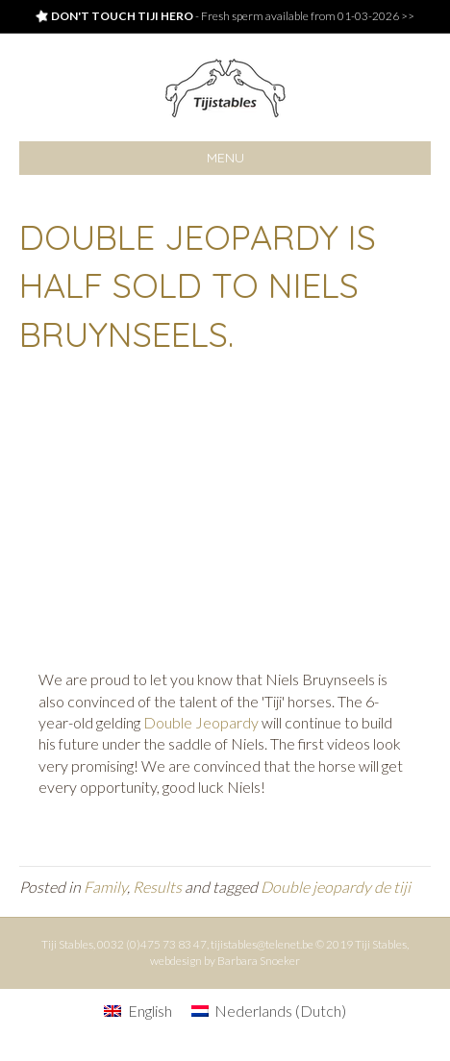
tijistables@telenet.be (262, 944)
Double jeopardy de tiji (336, 886)
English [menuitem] (150, 1010)
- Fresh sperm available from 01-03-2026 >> (225, 16)
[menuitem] (137, 1010)
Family (105, 886)
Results (157, 886)
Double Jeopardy (201, 722)
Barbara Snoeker (258, 960)
